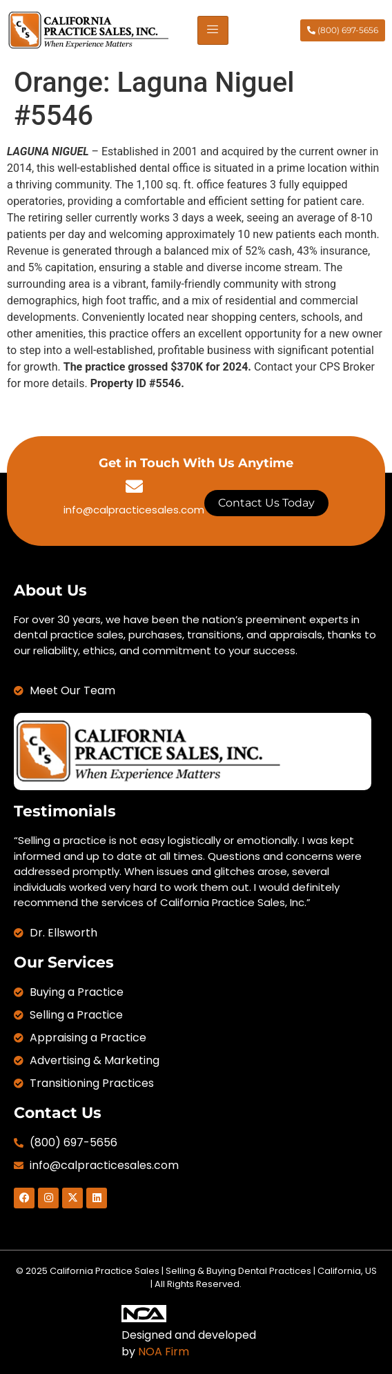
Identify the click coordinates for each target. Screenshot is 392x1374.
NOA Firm (163, 1352)
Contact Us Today (266, 502)
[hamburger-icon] (212, 30)
